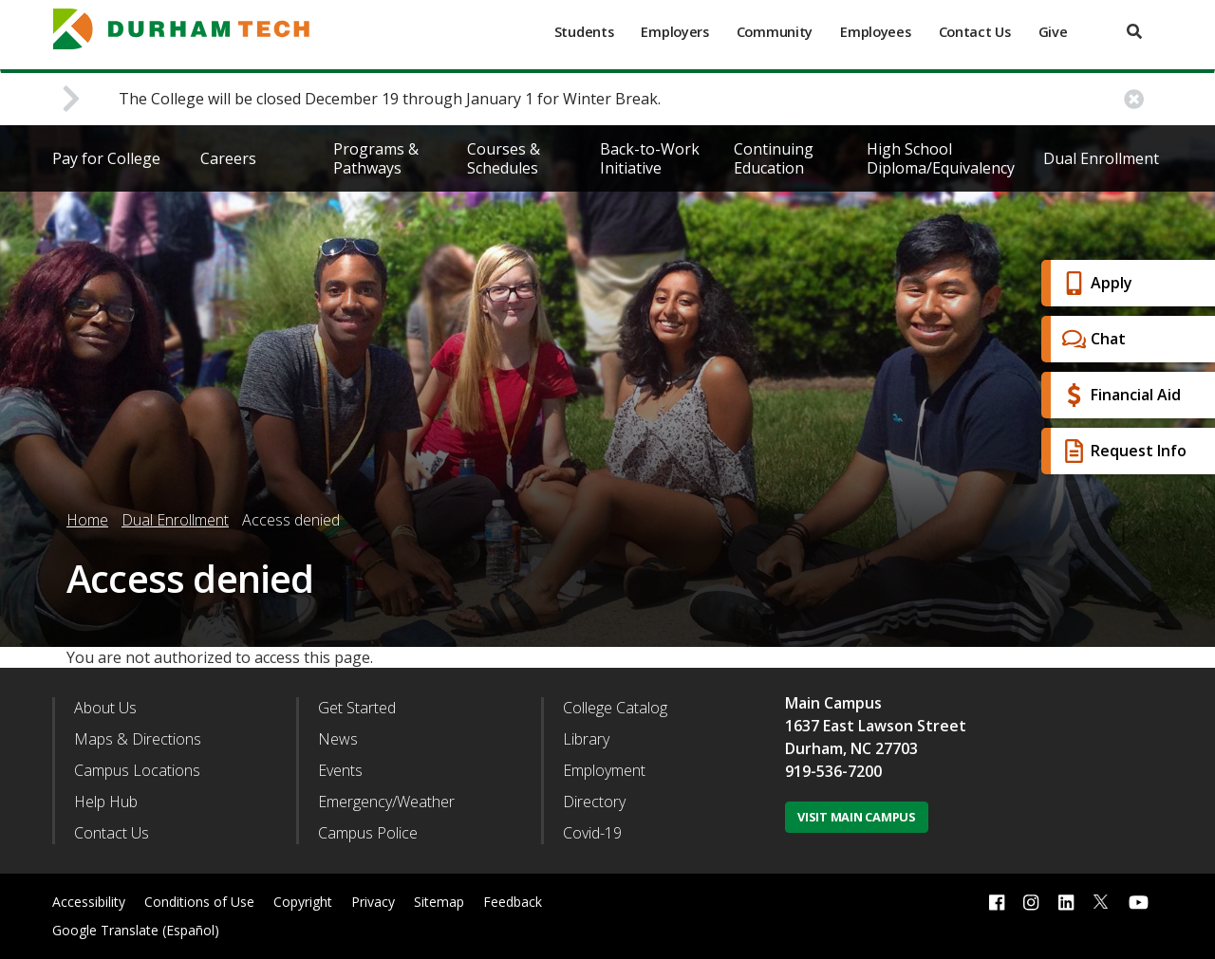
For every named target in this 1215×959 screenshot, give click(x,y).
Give (1053, 32)
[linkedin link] (1066, 901)
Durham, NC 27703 (851, 748)
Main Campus (833, 702)
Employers (674, 32)
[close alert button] (1134, 99)
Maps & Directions (137, 738)
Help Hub (106, 801)
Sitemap (439, 902)
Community (775, 32)
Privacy (373, 902)
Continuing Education (773, 158)
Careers (228, 158)
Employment (604, 770)
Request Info (1122, 451)
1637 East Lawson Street (875, 725)
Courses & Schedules (503, 158)
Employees (875, 32)
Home (87, 519)
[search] (1134, 32)
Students (584, 32)
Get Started (357, 707)
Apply (1094, 283)
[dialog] (1158, 902)
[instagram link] (1031, 901)
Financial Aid (1119, 395)
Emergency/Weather (386, 801)
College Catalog (615, 707)
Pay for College (106, 158)
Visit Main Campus (856, 816)
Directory (594, 801)
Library (586, 738)
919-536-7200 (833, 771)
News (338, 738)
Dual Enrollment (1101, 158)
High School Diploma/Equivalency (941, 158)
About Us (105, 707)
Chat (1091, 339)
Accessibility (88, 902)
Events (340, 770)
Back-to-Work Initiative (650, 158)
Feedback (512, 902)
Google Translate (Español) (135, 930)
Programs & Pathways (376, 158)
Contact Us (975, 32)
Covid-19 (592, 832)
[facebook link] (997, 901)
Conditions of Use (199, 902)
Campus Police (368, 832)
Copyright (302, 902)
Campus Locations (137, 770)
